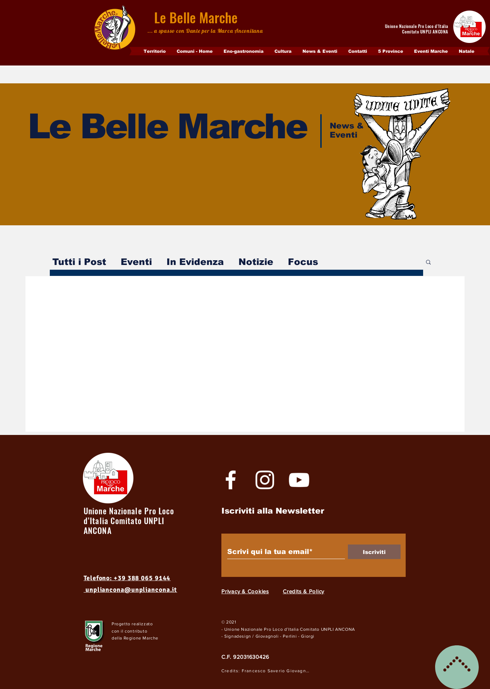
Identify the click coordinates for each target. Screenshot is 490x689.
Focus (303, 262)
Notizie (255, 262)
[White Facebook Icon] (230, 479)
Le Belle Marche (196, 17)
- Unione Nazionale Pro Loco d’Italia (260, 629)
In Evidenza (195, 262)
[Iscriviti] (374, 552)
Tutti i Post (79, 262)
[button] (428, 262)
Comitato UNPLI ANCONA (327, 629)
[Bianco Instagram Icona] (264, 479)
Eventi (136, 262)
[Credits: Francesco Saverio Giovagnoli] (267, 671)
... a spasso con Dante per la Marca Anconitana (205, 30)
